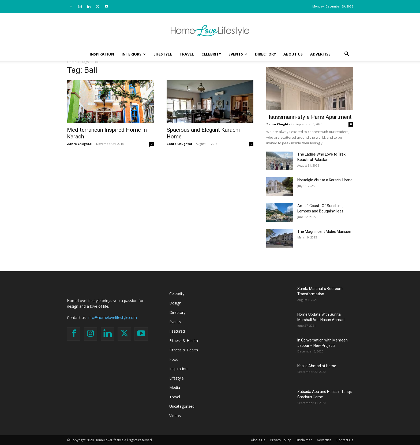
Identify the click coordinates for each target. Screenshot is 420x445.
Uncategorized (181, 406)
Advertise (320, 54)
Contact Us (344, 440)
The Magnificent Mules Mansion (324, 231)
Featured (177, 331)
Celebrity (211, 54)
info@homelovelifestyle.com (112, 317)
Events (237, 54)
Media (174, 387)
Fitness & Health (183, 340)
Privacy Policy (280, 440)
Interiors (134, 54)
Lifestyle (162, 54)
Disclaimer (304, 440)
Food (173, 359)
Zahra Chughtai (79, 144)
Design (175, 303)
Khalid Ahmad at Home (316, 366)
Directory (265, 54)
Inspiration (102, 54)
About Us (293, 54)
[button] (346, 54)
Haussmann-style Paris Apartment (309, 117)
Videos (175, 415)
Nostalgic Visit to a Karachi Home (324, 180)
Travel (186, 54)
